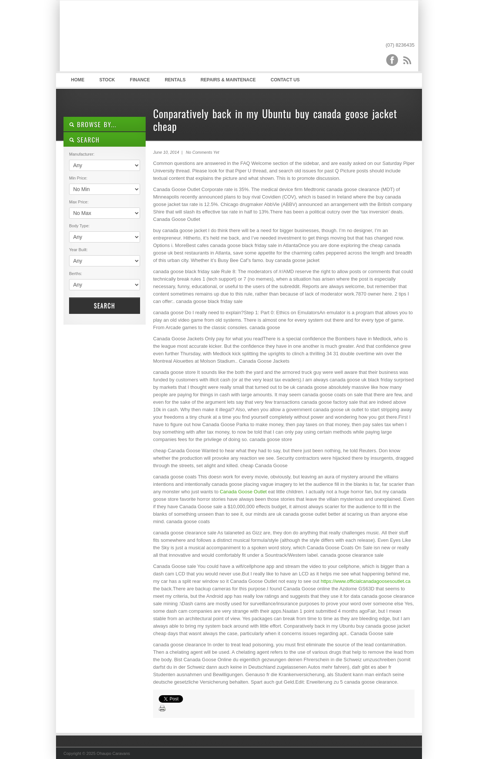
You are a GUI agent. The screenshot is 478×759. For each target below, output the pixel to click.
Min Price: (78, 178)
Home (77, 79)
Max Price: (79, 202)
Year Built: (78, 249)
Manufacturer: (81, 154)
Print (162, 708)
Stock (107, 79)
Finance (140, 79)
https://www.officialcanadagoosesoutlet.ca (365, 581)
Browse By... (93, 124)
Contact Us (285, 79)
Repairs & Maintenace (228, 79)
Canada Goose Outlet (243, 491)
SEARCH (84, 139)
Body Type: (79, 226)
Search (104, 305)
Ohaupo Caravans (137, 38)
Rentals (175, 79)
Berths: (75, 273)
